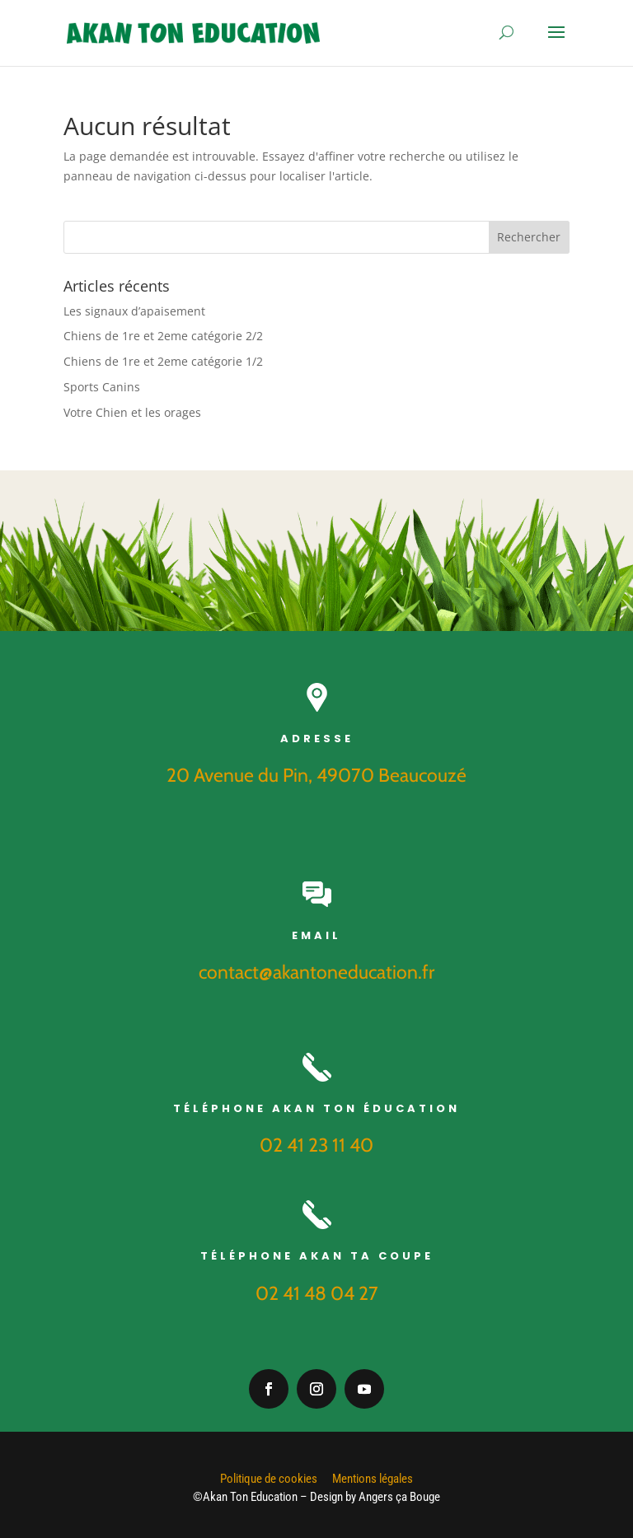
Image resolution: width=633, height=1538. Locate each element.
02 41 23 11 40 (316, 1145)
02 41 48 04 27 (317, 1293)
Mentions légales (372, 1478)
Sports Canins (101, 387)
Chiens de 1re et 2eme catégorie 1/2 (163, 361)
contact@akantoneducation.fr (316, 972)
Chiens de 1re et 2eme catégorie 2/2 (163, 336)
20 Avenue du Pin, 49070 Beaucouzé (316, 775)
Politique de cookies (268, 1478)
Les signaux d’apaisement (134, 311)
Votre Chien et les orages (132, 412)
